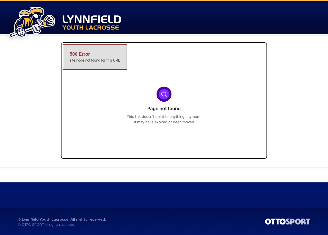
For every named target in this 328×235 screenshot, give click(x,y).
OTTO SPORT (33, 224)
